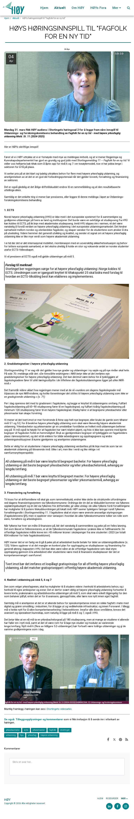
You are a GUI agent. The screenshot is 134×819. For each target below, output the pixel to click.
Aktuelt (15, 18)
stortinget (65, 730)
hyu (22, 735)
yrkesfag (32, 735)
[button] (128, 7)
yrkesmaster (39, 730)
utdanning (11, 735)
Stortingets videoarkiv (59, 709)
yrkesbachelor (13, 730)
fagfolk (52, 730)
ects (26, 730)
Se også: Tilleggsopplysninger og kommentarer (34, 719)
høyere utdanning (49, 735)
